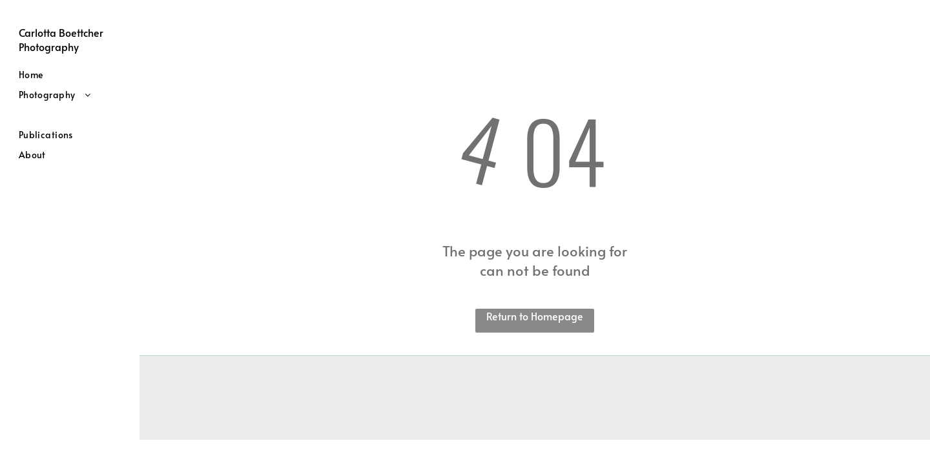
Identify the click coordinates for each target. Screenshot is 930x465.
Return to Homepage (534, 316)
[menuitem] (74, 75)
